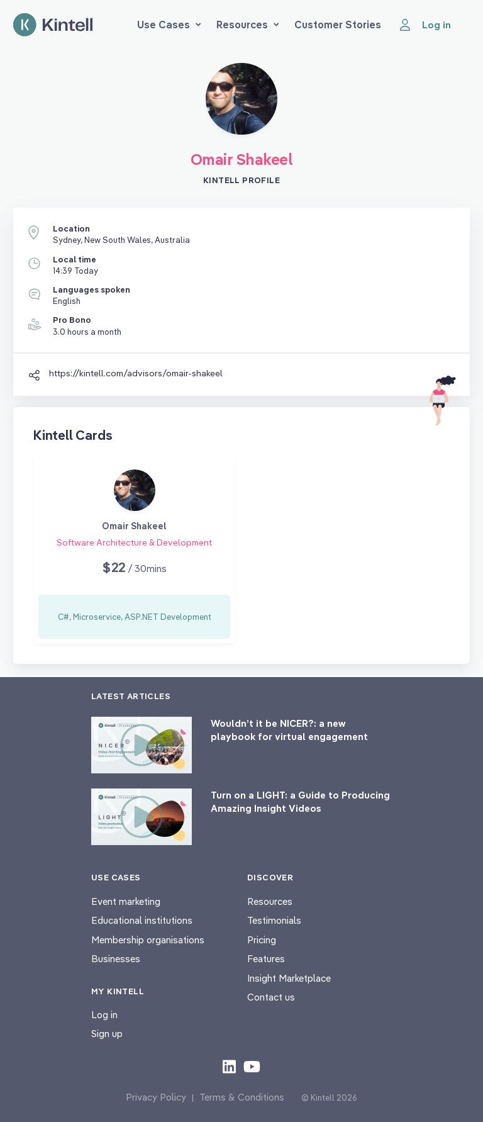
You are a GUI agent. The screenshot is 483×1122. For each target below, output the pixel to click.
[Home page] (52, 24)
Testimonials (274, 920)
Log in (104, 1015)
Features (266, 959)
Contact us (271, 997)
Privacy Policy (156, 1097)
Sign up (107, 1034)
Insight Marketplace (289, 978)
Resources (247, 24)
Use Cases (169, 24)
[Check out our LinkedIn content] (229, 1066)
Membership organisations (147, 940)
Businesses (115, 959)
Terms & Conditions (241, 1097)
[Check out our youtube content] (251, 1066)
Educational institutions (141, 920)
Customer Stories (337, 24)
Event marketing (125, 901)
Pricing (261, 940)
